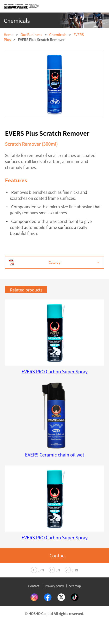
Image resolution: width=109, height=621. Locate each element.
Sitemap (75, 586)
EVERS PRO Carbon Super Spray (55, 371)
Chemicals (57, 34)
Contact (34, 586)
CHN (75, 570)
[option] (54, 84)
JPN (41, 570)
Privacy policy (54, 586)
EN (58, 570)
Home (9, 34)
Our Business (31, 34)
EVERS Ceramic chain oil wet (54, 454)
